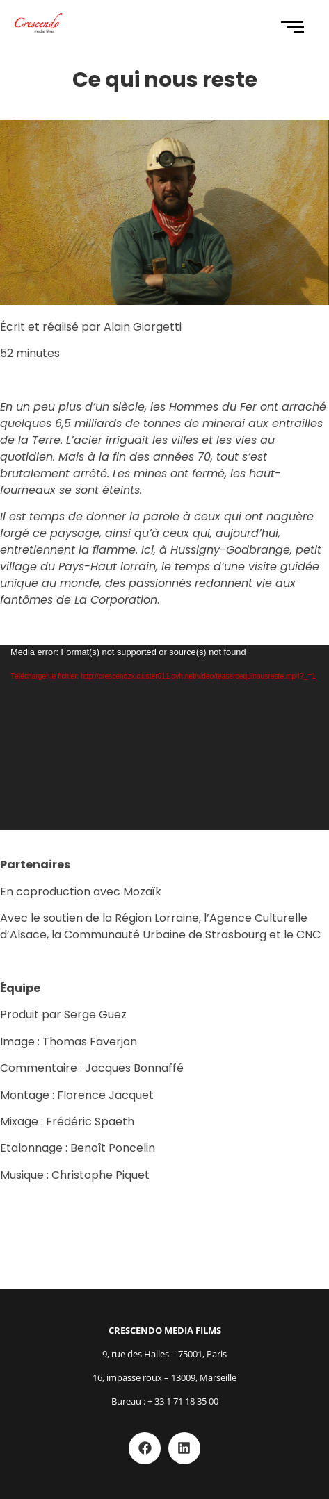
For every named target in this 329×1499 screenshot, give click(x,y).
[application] (164, 737)
